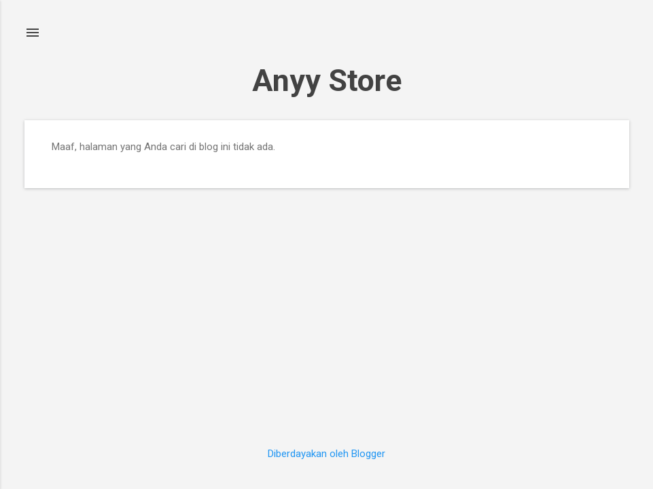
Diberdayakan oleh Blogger (326, 454)
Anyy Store (327, 80)
